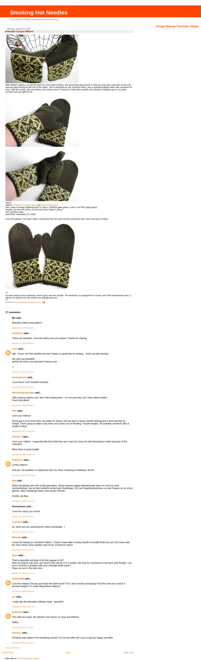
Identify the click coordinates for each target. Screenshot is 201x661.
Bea (14, 480)
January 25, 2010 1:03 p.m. (23, 517)
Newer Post (7, 652)
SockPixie (17, 333)
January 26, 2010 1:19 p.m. (23, 627)
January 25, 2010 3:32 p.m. (23, 573)
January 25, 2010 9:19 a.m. (23, 328)
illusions (16, 633)
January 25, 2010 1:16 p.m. (23, 532)
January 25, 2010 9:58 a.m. (23, 387)
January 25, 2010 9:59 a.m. (23, 405)
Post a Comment (12, 648)
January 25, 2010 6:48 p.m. (23, 591)
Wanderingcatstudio (23, 392)
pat (13, 596)
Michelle (16, 537)
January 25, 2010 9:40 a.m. (23, 343)
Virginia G (17, 460)
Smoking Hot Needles (39, 12)
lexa (14, 410)
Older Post (128, 652)
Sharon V (17, 436)
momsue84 (18, 578)
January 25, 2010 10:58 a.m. (23, 431)
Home (68, 652)
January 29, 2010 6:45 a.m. (23, 643)
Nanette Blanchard (49, 205)
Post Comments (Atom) (28, 658)
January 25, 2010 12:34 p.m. (23, 475)
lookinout (17, 612)
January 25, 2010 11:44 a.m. (23, 455)
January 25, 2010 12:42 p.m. (23, 501)
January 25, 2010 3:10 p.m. (23, 550)
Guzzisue (17, 522)
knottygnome (19, 377)
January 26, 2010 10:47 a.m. (23, 607)
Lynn (14, 348)
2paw (15, 555)
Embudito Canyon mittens (25, 205)
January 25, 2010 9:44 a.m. (23, 372)
